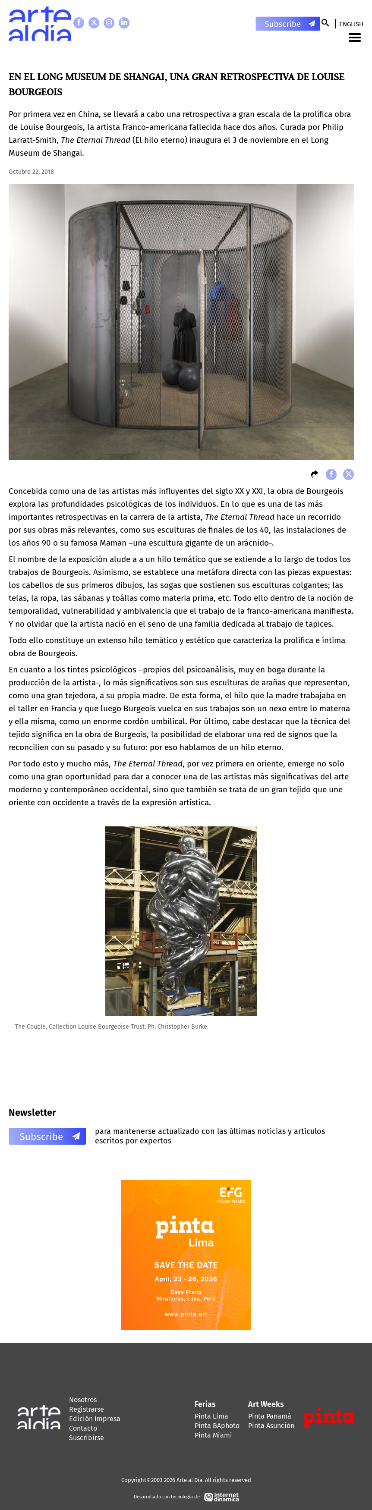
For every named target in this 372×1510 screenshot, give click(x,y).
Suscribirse (86, 1438)
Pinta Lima (211, 1416)
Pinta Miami (213, 1435)
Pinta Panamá (269, 1416)
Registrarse (86, 1409)
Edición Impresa (94, 1419)
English (351, 24)
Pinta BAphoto (217, 1426)
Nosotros (83, 1400)
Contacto (83, 1428)
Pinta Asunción (271, 1426)
